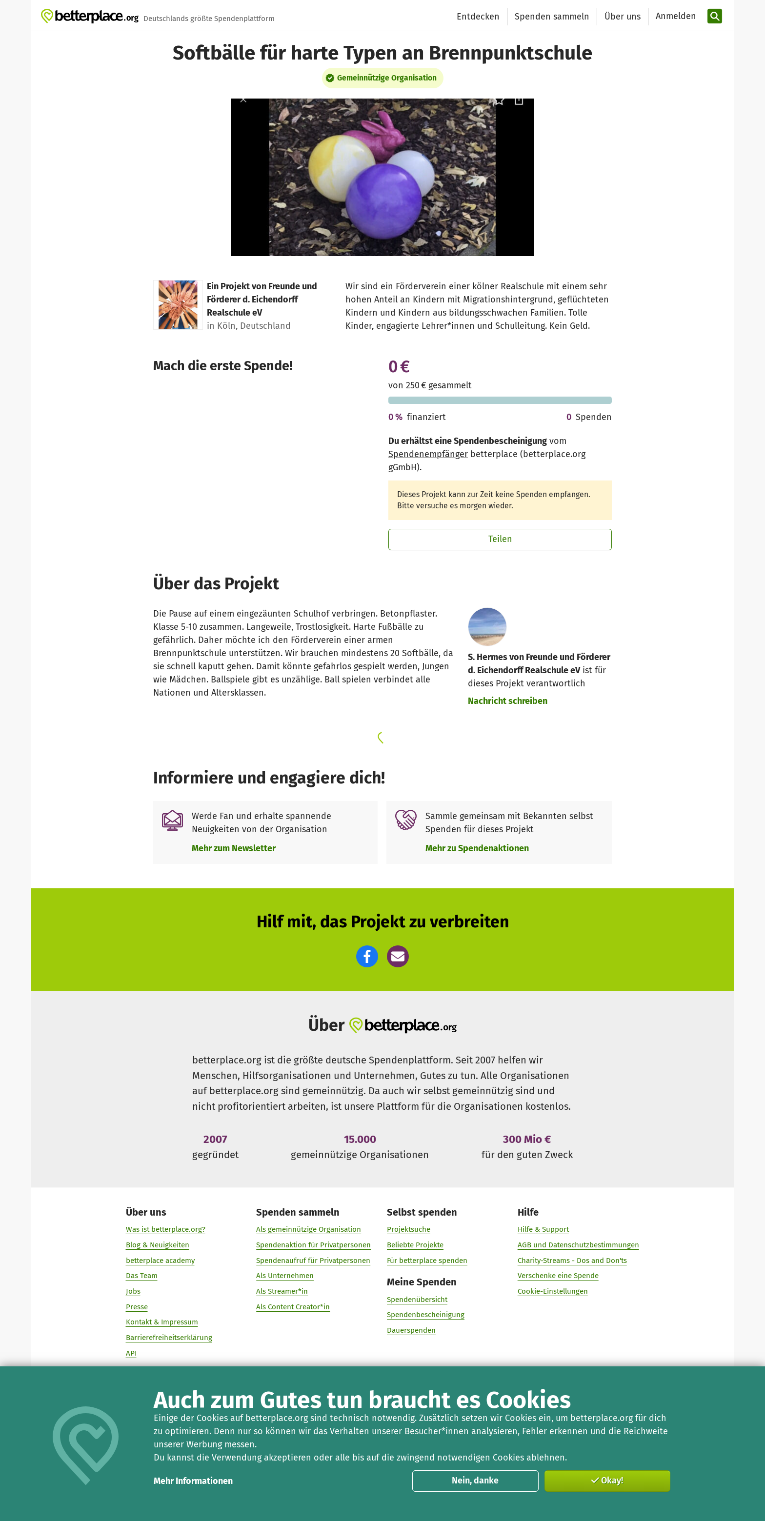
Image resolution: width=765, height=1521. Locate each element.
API (131, 1353)
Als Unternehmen (285, 1275)
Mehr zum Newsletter (234, 848)
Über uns (622, 16)
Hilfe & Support (543, 1229)
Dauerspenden (411, 1330)
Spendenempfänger (428, 454)
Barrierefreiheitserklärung (169, 1337)
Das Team (142, 1275)
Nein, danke (475, 1480)
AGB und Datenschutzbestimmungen (578, 1245)
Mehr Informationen (193, 1481)
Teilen (500, 539)
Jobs (133, 1291)
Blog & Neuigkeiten (157, 1245)
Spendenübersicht (417, 1299)
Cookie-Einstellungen (553, 1291)
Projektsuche (408, 1229)
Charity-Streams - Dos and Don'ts (572, 1260)
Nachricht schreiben (507, 701)
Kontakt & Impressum (162, 1322)
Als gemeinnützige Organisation (308, 1229)
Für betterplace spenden (427, 1260)
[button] (367, 956)
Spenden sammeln (552, 16)
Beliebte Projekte (415, 1245)
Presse (137, 1306)
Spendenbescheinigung (425, 1314)
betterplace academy (160, 1260)
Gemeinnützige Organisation (387, 77)
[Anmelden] (674, 16)
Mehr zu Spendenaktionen (477, 848)
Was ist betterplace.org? (165, 1229)
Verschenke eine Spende (558, 1275)
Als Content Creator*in (293, 1306)
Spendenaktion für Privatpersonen (313, 1245)
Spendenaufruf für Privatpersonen (313, 1260)
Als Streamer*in (282, 1291)
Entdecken (478, 16)
